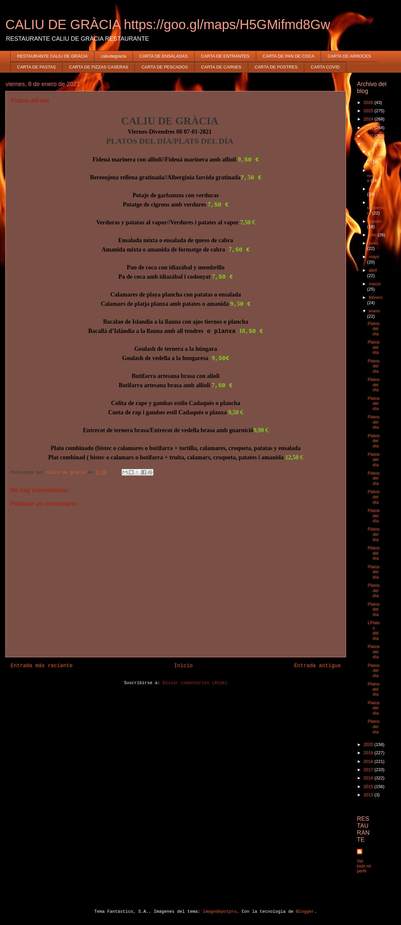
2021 (369, 144)
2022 (369, 135)
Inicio (183, 666)
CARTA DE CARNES (221, 67)
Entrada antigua (317, 666)
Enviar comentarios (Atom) (195, 682)
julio (373, 234)
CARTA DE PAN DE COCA (289, 56)
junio (373, 243)
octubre (376, 188)
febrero (375, 297)
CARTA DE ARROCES (349, 56)
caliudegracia (113, 56)
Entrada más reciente (42, 666)
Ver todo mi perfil (364, 865)
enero (374, 310)
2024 (369, 118)
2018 (369, 761)
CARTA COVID (325, 67)
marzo (375, 283)
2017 (369, 769)
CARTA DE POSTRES (276, 67)
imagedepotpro (219, 911)
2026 (369, 102)
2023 (369, 127)
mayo (374, 256)
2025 (369, 110)
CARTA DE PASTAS (36, 67)
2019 (369, 752)
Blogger (305, 911)
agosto (375, 221)
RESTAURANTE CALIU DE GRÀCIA (52, 56)
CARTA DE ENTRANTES (225, 56)
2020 (369, 744)
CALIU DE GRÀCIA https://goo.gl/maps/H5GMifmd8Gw (167, 24)
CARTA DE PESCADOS (165, 67)
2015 (369, 786)
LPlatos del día (374, 630)
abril (373, 270)
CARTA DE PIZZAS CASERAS (98, 67)
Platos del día (373, 328)
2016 (369, 777)
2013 (369, 794)
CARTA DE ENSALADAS (164, 56)
